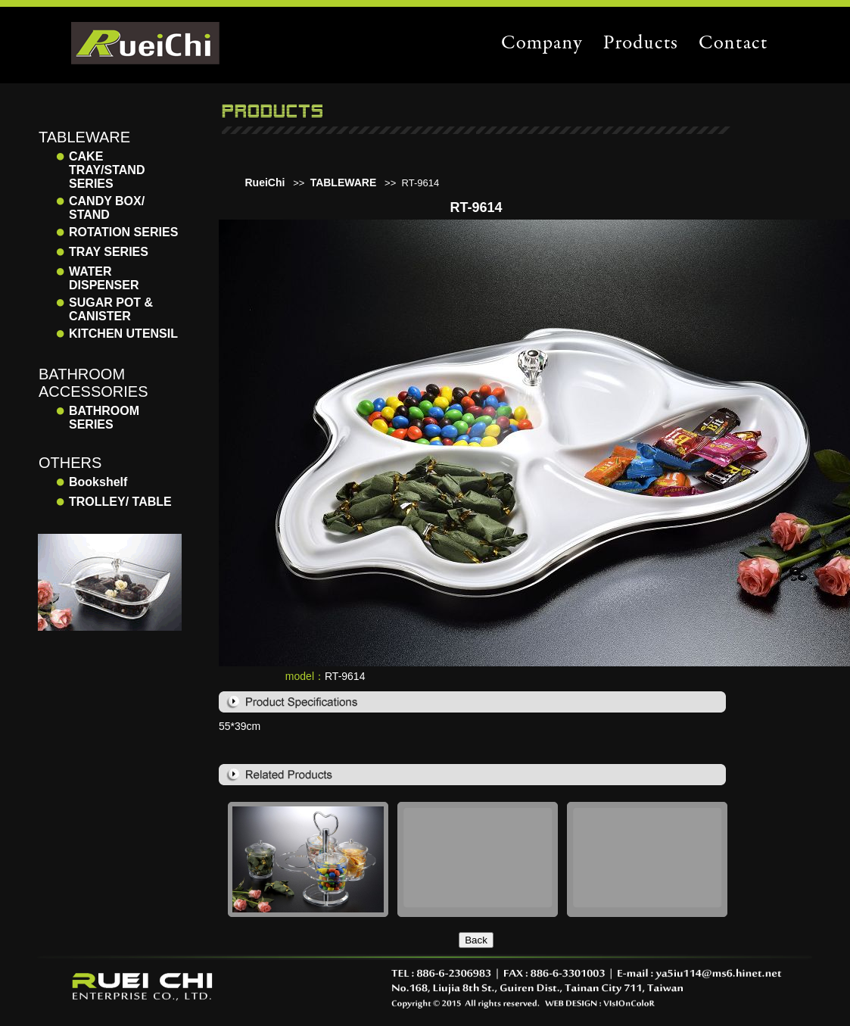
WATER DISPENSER (104, 278)
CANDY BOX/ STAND (107, 208)
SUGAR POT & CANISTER (111, 309)
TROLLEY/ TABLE (120, 501)
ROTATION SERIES (123, 232)
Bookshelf (98, 482)
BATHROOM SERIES (104, 417)
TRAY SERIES (108, 251)
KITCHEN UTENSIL (123, 333)
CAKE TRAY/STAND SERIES (107, 170)
